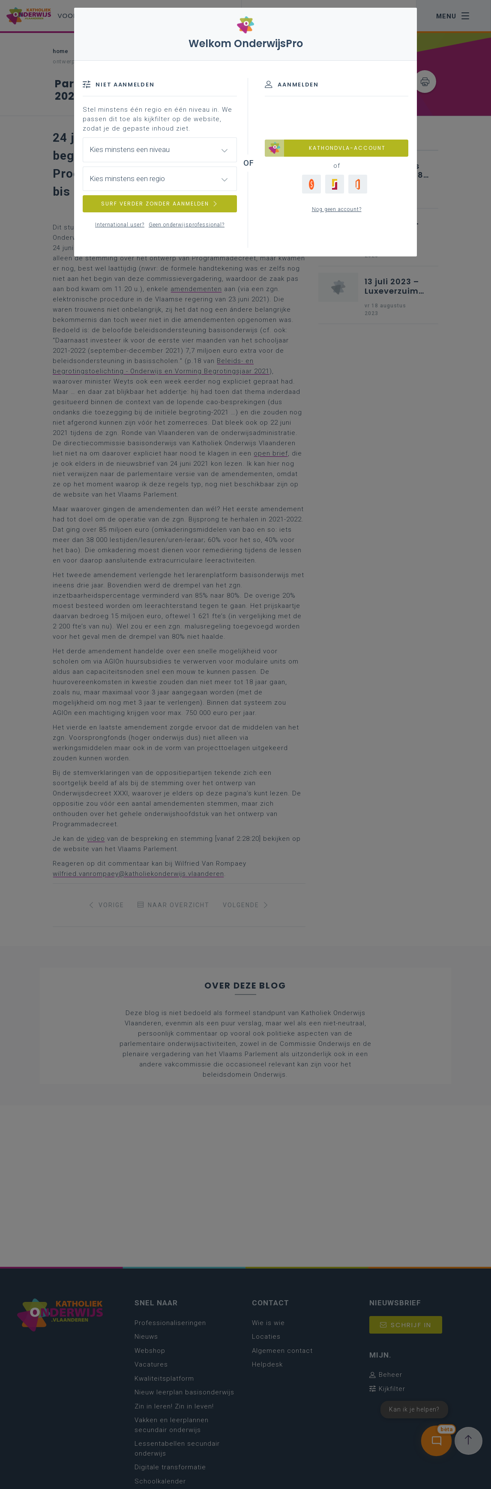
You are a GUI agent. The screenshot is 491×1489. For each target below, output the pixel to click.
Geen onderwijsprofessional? (187, 225)
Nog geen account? (337, 209)
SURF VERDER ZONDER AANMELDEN (160, 203)
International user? (119, 225)
